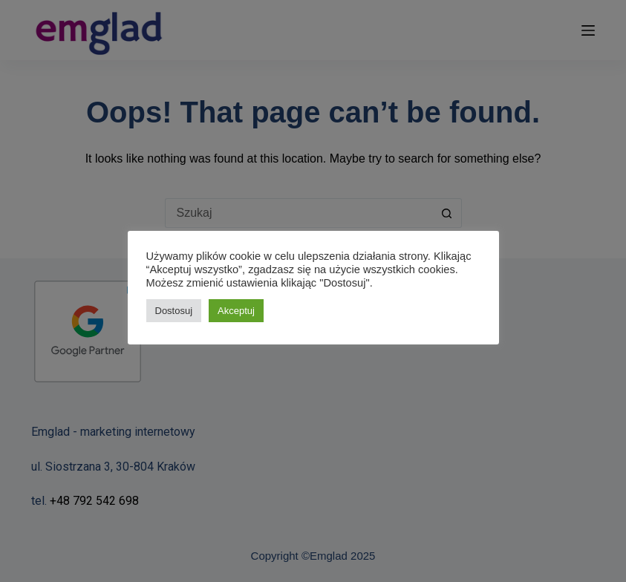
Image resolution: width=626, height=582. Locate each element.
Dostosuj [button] (174, 310)
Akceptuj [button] (236, 310)
